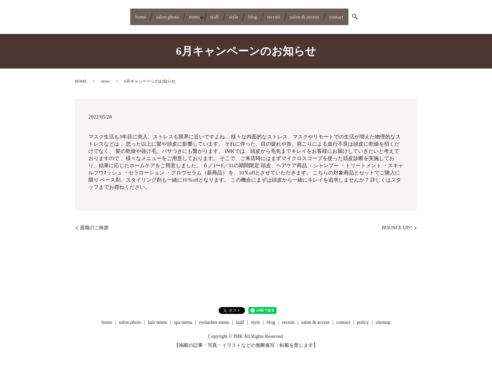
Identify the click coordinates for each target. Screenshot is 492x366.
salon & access (323, 14)
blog (257, 14)
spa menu (183, 317)
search (384, 14)
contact (362, 14)
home (114, 14)
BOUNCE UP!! (397, 222)
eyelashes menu (214, 317)
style (233, 14)
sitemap (383, 317)
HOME (81, 76)
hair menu (157, 317)
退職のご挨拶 (94, 222)
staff (208, 14)
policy (363, 317)
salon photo (147, 14)
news (105, 76)
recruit (284, 14)
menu (181, 14)
